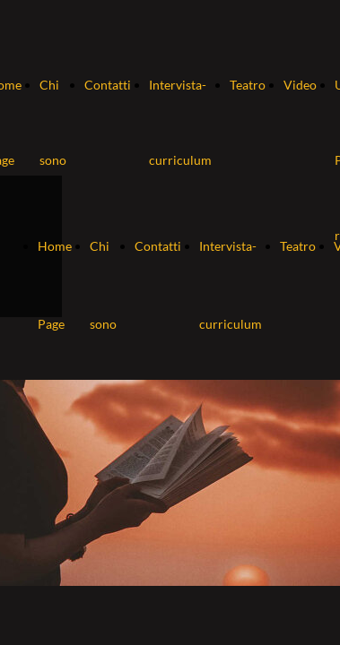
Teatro (248, 84)
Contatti (107, 84)
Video (300, 84)
